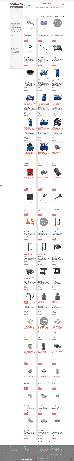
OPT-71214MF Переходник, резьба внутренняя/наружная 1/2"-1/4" (29, 352)
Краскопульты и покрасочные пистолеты (16, 10)
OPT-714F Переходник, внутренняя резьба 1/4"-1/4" (29, 426)
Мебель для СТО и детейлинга (15, 44)
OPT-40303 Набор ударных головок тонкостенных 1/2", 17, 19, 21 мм (57, 178)
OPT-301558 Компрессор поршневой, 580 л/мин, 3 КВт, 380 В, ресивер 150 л (57, 103)
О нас (11, 449)
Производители (27, 9)
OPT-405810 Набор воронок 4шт (29, 227)
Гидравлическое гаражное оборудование (16, 38)
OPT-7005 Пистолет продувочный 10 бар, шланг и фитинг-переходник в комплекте (29, 303)
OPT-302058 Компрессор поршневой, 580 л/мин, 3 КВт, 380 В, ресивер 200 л (43, 128)
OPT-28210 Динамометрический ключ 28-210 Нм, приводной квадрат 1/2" (43, 54)
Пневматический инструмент (16, 31)
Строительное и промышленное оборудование (16, 49)
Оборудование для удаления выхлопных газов (15, 67)
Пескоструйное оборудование (16, 42)
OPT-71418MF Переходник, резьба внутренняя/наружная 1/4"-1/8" (57, 402)
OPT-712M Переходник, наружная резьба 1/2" (56, 377)
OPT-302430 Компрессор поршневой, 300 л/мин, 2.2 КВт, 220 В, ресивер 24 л (57, 128)
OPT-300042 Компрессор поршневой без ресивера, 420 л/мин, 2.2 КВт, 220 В (57, 54)
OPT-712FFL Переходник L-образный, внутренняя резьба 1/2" (43, 377)
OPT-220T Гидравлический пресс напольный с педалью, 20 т (30, 54)
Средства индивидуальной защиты (16, 12)
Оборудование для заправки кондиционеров (16, 59)
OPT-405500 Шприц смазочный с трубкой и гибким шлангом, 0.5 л (43, 203)
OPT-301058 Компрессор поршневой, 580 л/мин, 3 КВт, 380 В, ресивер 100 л (29, 103)
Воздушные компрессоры (16, 54)
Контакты (27, 0)
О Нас (11, 0)
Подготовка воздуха (16, 25)
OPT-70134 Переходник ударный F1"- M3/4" (56, 302)
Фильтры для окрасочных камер (16, 23)
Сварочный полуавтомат (28, 448)
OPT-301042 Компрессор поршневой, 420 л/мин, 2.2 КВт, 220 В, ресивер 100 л (44, 79)
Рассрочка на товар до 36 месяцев (46, 7)
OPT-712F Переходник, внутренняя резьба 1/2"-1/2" (29, 377)
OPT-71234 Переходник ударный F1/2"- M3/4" (42, 352)
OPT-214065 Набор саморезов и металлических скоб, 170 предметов (44, 29)
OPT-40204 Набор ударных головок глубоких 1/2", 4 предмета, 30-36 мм (29, 178)
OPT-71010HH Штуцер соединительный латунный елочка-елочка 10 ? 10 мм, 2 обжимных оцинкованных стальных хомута (43, 328)
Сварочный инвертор (27, 453)
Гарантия (23, 0)
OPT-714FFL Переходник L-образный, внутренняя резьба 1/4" (43, 427)
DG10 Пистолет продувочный (29, 28)
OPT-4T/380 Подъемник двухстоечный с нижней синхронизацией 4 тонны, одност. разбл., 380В (56, 228)
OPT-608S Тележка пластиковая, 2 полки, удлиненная (56, 277)
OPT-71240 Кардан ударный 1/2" (57, 352)
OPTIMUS (32, 9)
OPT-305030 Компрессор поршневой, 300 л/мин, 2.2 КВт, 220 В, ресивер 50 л (30, 153)
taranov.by (48, 458)
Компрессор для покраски (28, 451)
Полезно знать (12, 456)
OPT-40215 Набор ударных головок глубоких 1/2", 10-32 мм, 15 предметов (43, 178)
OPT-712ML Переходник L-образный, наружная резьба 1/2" (43, 402)
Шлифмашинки (26, 450)
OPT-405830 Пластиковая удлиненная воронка (42, 227)
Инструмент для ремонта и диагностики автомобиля (16, 52)
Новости (26, 7)
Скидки (31, 7)
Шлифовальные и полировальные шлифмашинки (16, 14)
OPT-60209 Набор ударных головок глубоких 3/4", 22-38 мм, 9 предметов (29, 277)
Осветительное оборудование (15, 33)
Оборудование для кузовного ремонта (16, 19)
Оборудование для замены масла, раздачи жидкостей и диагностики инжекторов (16, 63)
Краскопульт (28, 5)
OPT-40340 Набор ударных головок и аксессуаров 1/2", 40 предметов (30, 203)
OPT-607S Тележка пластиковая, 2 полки (42, 277)
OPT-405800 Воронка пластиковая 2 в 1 (55, 203)
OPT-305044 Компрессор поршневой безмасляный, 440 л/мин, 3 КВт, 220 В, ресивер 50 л (43, 154)
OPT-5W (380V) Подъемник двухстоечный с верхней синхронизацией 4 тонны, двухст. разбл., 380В (43, 253)
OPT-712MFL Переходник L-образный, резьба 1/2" (29, 402)
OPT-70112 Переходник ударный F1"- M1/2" (42, 302)
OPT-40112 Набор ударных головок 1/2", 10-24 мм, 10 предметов (56, 153)
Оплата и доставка (15, 0)
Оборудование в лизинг (14, 448)
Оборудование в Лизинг (57, 7)
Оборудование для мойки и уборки (16, 29)
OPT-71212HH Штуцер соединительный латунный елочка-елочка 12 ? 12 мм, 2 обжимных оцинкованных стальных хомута (57, 328)
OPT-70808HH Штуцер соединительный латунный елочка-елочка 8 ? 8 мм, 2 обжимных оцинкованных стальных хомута (29, 328)
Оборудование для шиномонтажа (16, 56)
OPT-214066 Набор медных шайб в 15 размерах (57, 29)
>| (49, 441)
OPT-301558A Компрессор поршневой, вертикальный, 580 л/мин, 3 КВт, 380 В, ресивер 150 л (30, 129)
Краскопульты (26, 449)
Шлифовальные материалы (16, 40)
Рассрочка (20, 0)
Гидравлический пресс (27, 452)
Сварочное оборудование (16, 16)
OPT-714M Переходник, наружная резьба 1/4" (56, 426)
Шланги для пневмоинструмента (16, 27)
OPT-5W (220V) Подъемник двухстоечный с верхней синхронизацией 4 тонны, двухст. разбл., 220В (29, 253)
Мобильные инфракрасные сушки (16, 21)
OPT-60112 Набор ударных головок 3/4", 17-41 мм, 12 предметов (56, 253)
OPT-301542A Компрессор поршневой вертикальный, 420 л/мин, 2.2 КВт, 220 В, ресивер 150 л (44, 104)
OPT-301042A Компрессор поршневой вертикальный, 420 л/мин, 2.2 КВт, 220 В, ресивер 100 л (57, 79)
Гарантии (37, 7)
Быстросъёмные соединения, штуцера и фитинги (16, 36)
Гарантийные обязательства (14, 450)
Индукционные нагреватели (15, 46)
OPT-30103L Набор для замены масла (30, 78)
